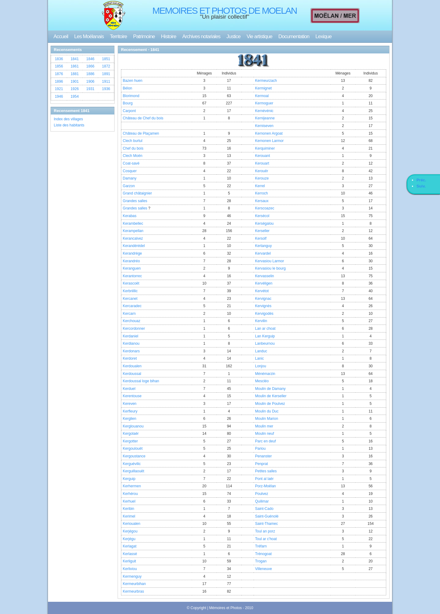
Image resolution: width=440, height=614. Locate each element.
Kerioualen (131, 523)
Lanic (259, 358)
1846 (90, 59)
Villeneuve (263, 569)
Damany (130, 178)
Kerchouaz (131, 321)
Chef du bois (133, 148)
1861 (75, 66)
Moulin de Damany (270, 389)
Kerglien (129, 418)
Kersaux (262, 201)
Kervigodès (264, 313)
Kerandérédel (134, 246)
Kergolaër (131, 433)
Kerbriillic (130, 291)
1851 (106, 59)
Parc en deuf (265, 441)
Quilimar (262, 501)
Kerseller (262, 231)
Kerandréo (131, 261)
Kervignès (263, 306)
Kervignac (263, 298)
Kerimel (129, 516)
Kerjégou (130, 531)
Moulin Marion (266, 418)
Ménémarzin (265, 374)
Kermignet (263, 88)
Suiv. (421, 186)
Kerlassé (130, 554)
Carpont (129, 111)
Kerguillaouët (133, 471)
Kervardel (263, 253)
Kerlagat (130, 546)
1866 (90, 66)
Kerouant (262, 156)
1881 (75, 74)
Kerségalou (264, 223)
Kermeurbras (133, 591)
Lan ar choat (265, 328)
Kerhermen (132, 486)
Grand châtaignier (137, 193)
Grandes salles (135, 201)
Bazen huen (132, 80)
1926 (75, 89)
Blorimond (131, 96)
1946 (59, 96)
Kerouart (262, 163)
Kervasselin (264, 276)
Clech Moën (132, 156)
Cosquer (130, 171)
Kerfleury (130, 411)
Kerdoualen (132, 366)
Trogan (261, 561)
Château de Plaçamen (141, 133)
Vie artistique (259, 36)
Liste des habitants (69, 125)
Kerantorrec (132, 276)
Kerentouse (132, 396)
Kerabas (130, 216)
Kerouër (261, 171)
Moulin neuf (264, 433)
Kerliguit (129, 561)
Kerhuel (129, 501)
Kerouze (262, 178)
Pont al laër (264, 479)
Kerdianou (131, 343)
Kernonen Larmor (269, 141)
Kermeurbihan (134, 584)
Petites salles (266, 471)
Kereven (130, 403)
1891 (106, 74)
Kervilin (261, 321)
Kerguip (129, 479)
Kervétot (262, 291)
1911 (106, 81)
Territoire (118, 36)
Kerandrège (132, 253)
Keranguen (132, 268)
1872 (106, 66)
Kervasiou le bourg (270, 268)
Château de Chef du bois (143, 118)
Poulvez (261, 494)
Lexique (323, 36)
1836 (59, 59)
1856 (59, 66)
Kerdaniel (130, 336)
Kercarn (129, 313)
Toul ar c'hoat (266, 539)
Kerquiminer (265, 148)
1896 (59, 81)
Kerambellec (133, 223)
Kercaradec (132, 306)
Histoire (168, 36)
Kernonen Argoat (269, 133)
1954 (75, 96)
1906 (90, 81)
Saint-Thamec (266, 523)
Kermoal (262, 96)
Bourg (128, 103)
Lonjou (260, 366)
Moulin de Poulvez (270, 403)
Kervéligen (264, 283)
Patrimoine (144, 36)
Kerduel (129, 389)
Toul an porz (265, 531)
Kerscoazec (264, 208)
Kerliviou (130, 569)
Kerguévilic (132, 464)
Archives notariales (201, 36)
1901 (75, 81)
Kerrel (260, 186)
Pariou (260, 448)
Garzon (129, 186)
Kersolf (260, 238)
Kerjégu (129, 539)
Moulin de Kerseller (271, 396)
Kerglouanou (133, 426)
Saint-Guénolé (267, 516)
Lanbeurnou (265, 343)
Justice (233, 36)
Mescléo (262, 381)
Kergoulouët (133, 448)
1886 (90, 74)
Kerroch (261, 193)
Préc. (421, 180)
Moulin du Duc (267, 411)
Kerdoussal (132, 374)
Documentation (293, 36)
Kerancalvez (133, 238)
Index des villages (68, 119)
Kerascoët (131, 283)
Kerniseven (264, 126)
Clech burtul (132, 141)
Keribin (128, 509)
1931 (90, 89)
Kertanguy (263, 246)
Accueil (60, 36)
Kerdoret (130, 358)
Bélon (127, 88)
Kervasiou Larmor (269, 261)
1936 (106, 89)
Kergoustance (134, 456)
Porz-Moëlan (265, 486)
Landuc (261, 351)
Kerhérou (130, 494)
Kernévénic (264, 111)
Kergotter (130, 441)
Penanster (263, 456)
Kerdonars (131, 351)
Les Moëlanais (89, 36)
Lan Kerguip (265, 336)
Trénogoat (263, 554)
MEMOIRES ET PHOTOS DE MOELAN (224, 10)
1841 (75, 59)
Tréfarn (261, 546)
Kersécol (262, 216)
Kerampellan (133, 231)
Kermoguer (264, 103)
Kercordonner (134, 328)
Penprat (261, 464)
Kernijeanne (265, 118)
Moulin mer (264, 426)
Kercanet (130, 298)
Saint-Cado (264, 509)
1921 (59, 89)
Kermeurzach (266, 80)
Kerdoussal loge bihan (141, 381)
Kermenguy (132, 576)
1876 (59, 74)
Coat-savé (131, 163)
